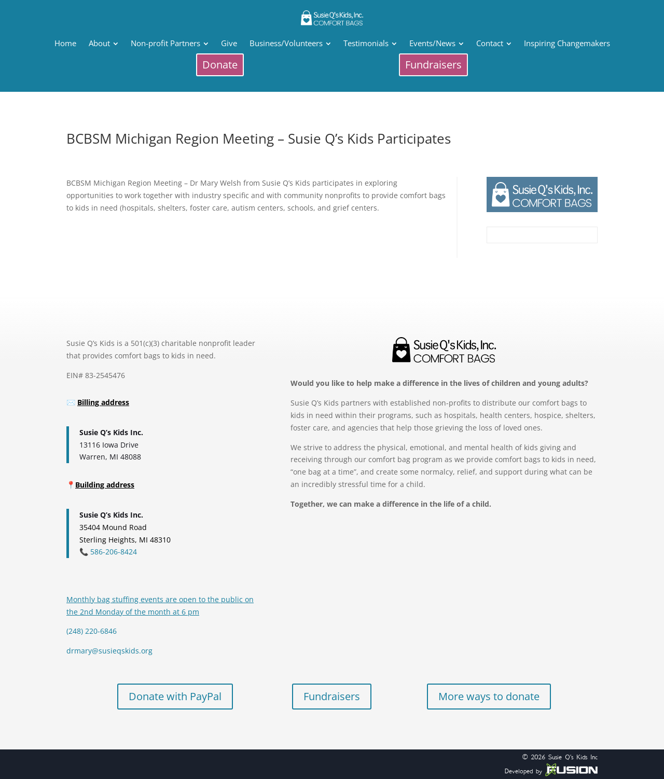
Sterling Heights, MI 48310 (125, 540)
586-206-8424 (112, 552)
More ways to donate (489, 696)
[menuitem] (65, 43)
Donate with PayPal (175, 696)
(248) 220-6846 (91, 631)
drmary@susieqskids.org (109, 651)
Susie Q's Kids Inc (573, 757)
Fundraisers (331, 696)
